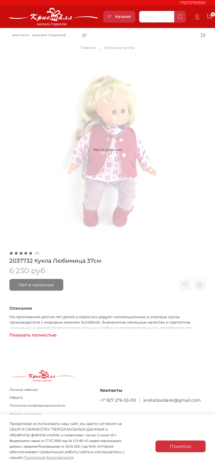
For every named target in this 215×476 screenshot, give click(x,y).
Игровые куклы (119, 47)
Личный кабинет (23, 390)
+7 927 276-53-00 (118, 400)
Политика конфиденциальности (37, 405)
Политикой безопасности (48, 457)
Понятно (180, 446)
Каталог (119, 16)
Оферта (16, 397)
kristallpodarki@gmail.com (172, 400)
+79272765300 (192, 2)
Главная (88, 47)
